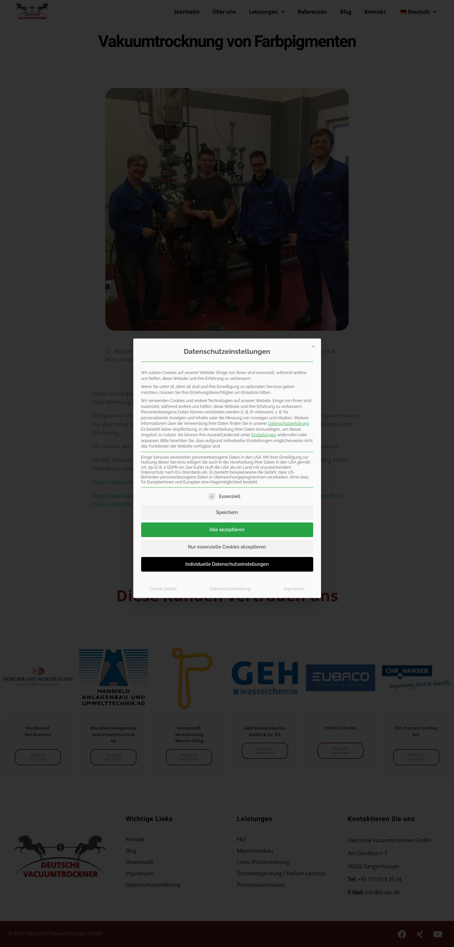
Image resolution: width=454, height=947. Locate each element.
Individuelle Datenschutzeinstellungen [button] (227, 443)
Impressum (294, 467)
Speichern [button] (227, 391)
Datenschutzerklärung (288, 302)
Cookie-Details (163, 467)
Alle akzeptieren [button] (227, 408)
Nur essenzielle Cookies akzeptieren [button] (227, 425)
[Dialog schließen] (313, 225)
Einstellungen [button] (263, 313)
